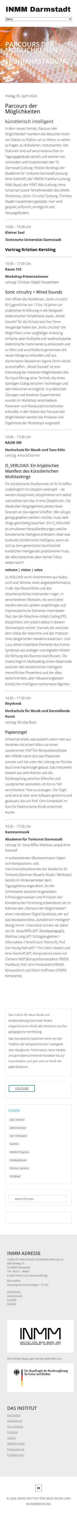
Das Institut (17, 1120)
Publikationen (18, 1160)
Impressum (13, 1291)
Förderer (15, 1176)
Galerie (14, 1144)
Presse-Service (19, 1168)
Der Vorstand (18, 1136)
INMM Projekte (19, 1152)
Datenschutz (18, 1128)
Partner (11, 1303)
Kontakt (11, 1299)
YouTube (22, 1088)
